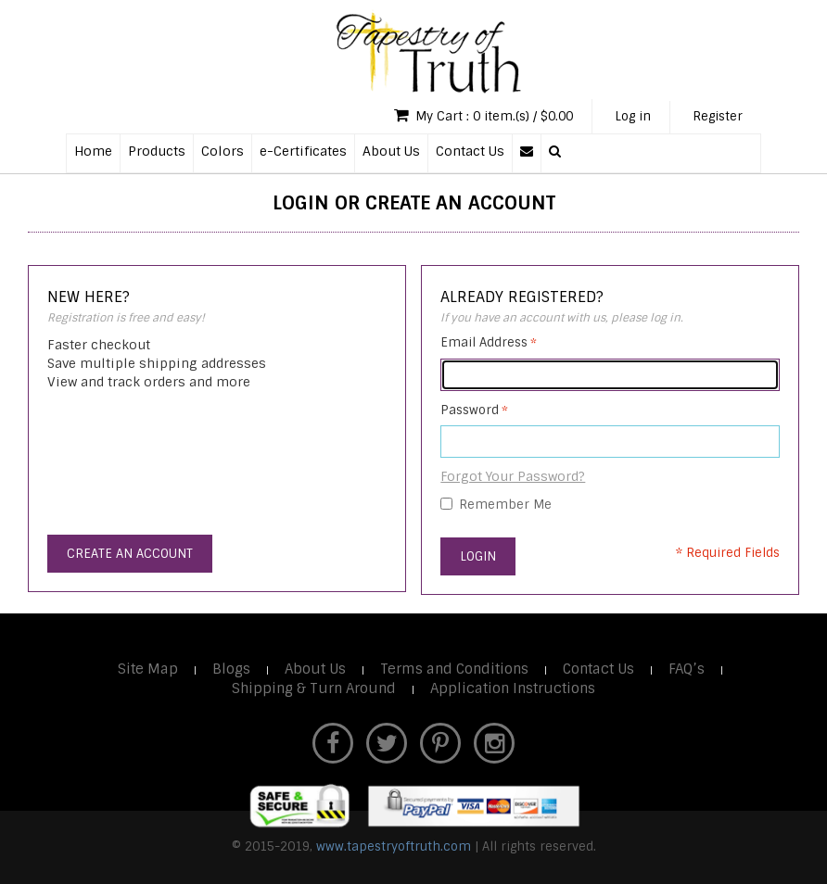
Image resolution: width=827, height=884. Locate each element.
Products (156, 151)
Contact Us (470, 151)
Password (469, 410)
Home (93, 151)
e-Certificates (303, 151)
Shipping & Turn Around (314, 688)
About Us (391, 151)
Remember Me (505, 504)
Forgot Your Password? (512, 476)
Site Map (148, 669)
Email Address (484, 342)
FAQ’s (686, 669)
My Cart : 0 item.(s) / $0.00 (483, 115)
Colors (222, 151)
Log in (633, 116)
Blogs (231, 669)
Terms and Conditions (454, 669)
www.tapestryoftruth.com (393, 846)
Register (718, 116)
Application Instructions (512, 688)
